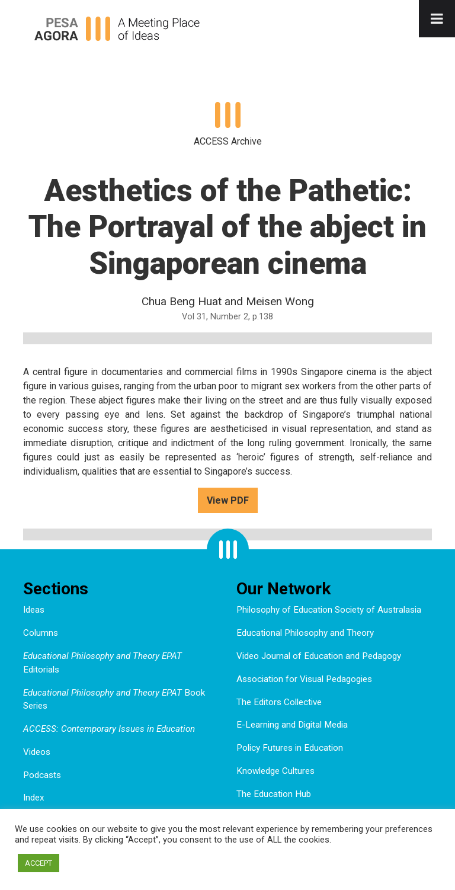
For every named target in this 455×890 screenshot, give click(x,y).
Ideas (33, 609)
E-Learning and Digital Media (292, 724)
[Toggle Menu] (437, 18)
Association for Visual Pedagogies (304, 679)
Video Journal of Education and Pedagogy (318, 656)
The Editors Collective (279, 702)
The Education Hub (273, 794)
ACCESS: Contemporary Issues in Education (109, 728)
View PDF (228, 500)
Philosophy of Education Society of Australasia (328, 609)
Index (33, 797)
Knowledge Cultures (275, 771)
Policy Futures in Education (289, 747)
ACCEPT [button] (38, 863)
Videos (36, 752)
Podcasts (42, 775)
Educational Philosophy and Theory (305, 633)
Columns (40, 633)
